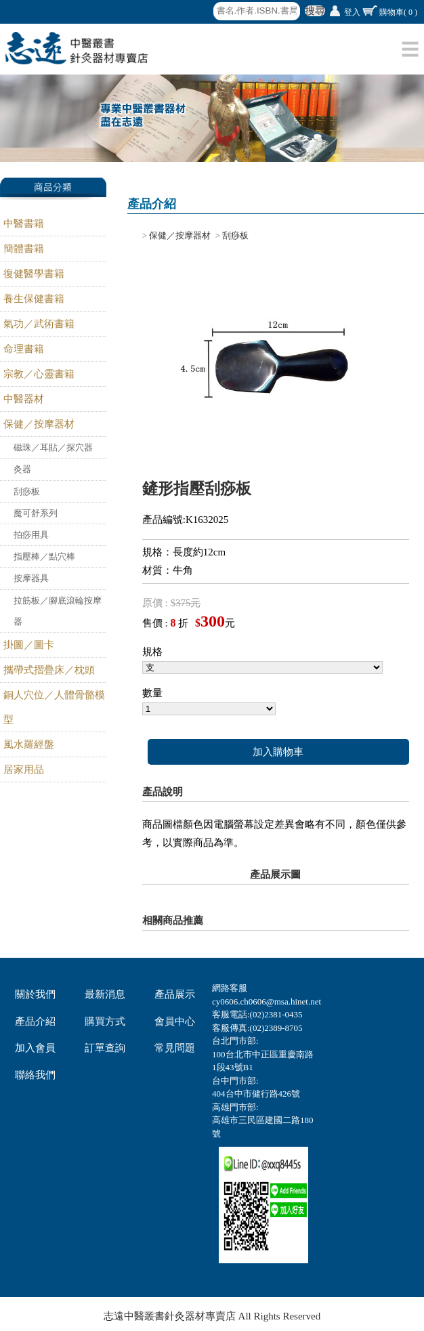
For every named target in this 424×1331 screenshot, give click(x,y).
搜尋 (315, 10)
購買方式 (105, 1021)
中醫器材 (23, 399)
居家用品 (23, 769)
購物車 (398, 12)
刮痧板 (27, 491)
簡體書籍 (23, 248)
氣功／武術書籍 (39, 323)
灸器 (22, 469)
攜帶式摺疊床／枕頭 (49, 669)
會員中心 (174, 1021)
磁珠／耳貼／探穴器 (53, 447)
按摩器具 (31, 578)
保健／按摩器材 (39, 424)
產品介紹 (35, 1021)
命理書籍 (23, 348)
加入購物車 (278, 751)
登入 (352, 12)
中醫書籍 (23, 223)
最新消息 (105, 994)
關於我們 (35, 994)
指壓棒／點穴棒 (44, 556)
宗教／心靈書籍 (39, 373)
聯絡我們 (35, 1075)
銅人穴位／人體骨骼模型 (54, 707)
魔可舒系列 (36, 513)
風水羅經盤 (28, 744)
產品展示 (174, 994)
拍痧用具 (31, 535)
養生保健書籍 (33, 298)
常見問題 (174, 1047)
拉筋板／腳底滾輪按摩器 (58, 611)
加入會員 (35, 1047)
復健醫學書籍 (33, 273)
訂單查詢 (105, 1047)
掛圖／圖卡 (28, 644)
